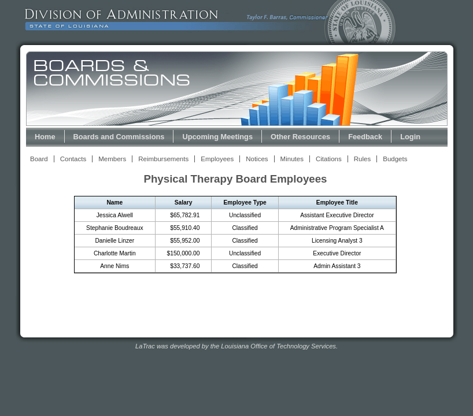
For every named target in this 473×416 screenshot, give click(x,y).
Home (45, 136)
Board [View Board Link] (39, 158)
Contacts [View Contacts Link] (73, 158)
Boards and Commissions (119, 136)
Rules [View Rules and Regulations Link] (362, 158)
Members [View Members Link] (112, 158)
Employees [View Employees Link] (217, 158)
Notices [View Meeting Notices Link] (257, 158)
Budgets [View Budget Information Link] (395, 158)
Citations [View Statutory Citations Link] (329, 158)
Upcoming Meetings (217, 136)
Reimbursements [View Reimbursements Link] (163, 158)
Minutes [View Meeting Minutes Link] (292, 158)
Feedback (365, 136)
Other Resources (300, 136)
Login (410, 136)
